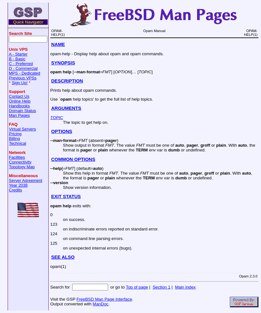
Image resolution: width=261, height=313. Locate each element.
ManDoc (100, 304)
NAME (58, 44)
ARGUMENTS (66, 108)
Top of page (137, 287)
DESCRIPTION (67, 80)
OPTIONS (61, 131)
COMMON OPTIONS (73, 159)
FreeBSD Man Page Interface (104, 299)
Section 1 (161, 287)
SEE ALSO (63, 257)
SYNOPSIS (63, 62)
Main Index (185, 287)
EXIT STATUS (66, 196)
